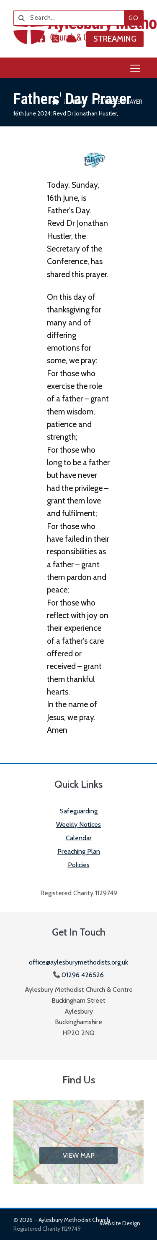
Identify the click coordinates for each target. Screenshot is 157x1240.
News (78, 101)
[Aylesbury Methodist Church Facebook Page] (41, 40)
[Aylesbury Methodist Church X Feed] (55, 40)
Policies (79, 865)
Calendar (79, 838)
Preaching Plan (78, 851)
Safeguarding (79, 811)
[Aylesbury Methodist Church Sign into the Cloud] (71, 40)
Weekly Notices (78, 824)
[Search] (72, 17)
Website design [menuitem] (120, 1223)
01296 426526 (83, 975)
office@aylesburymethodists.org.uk (78, 962)
